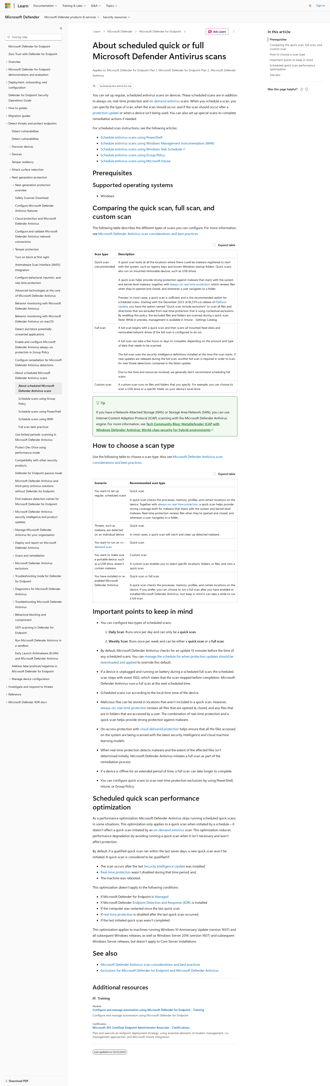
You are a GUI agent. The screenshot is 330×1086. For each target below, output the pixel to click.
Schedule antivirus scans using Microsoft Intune (135, 161)
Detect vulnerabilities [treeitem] (25, 131)
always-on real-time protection (190, 284)
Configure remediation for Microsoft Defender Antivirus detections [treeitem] (38, 362)
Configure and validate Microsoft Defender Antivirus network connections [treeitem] (36, 236)
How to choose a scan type (287, 54)
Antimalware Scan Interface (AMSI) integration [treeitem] (37, 267)
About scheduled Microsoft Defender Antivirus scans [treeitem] (36, 388)
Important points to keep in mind (291, 60)
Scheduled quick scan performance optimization (292, 67)
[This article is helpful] (301, 89)
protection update (106, 113)
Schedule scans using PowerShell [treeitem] (40, 411)
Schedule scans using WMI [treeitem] (36, 419)
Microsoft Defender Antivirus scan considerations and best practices (148, 233)
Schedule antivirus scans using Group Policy (133, 155)
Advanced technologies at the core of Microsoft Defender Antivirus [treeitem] (37, 293)
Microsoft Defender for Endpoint (160, 31)
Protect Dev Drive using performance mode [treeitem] (30, 450)
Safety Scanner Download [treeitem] (31, 198)
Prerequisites (278, 39)
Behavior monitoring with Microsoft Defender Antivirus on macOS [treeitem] (38, 318)
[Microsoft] (8, 5)
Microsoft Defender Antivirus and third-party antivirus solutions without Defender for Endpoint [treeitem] (36, 486)
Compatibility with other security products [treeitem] (36, 462)
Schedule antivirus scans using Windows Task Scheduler (141, 149)
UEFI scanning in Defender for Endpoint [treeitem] (34, 630)
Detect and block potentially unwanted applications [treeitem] (33, 331)
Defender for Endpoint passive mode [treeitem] (38, 473)
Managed (161, 896)
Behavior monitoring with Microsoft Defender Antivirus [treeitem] (38, 305)
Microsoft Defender (119, 31)
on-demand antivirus (164, 101)
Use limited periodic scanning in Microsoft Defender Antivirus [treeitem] (35, 437)
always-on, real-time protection (123, 708)
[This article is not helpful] (306, 89)
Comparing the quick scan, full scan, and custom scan (296, 47)
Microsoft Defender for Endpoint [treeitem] (29, 46)
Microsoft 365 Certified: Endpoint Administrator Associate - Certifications (141, 1027)
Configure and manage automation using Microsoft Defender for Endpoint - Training (148, 1010)
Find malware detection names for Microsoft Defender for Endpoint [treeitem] (37, 501)
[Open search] (310, 5)
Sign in (320, 5)
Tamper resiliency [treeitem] (23, 162)
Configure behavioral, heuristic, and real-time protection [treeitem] (38, 280)
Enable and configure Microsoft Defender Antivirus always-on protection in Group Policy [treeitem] (35, 347)
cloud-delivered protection (159, 729)
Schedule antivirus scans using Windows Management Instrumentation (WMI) (157, 143)
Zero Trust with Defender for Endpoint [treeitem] (32, 54)
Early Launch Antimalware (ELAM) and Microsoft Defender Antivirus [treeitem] (37, 655)
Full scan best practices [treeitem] (33, 427)
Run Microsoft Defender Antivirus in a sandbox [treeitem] (38, 643)
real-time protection (118, 914)
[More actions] (233, 31)
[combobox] (33, 37)
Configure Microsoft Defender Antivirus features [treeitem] (34, 208)
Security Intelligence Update (164, 866)
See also (275, 75)
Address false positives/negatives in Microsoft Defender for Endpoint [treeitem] (34, 668)
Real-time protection (116, 872)
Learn (97, 31)
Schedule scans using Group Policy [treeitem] (37, 401)
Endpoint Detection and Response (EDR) (162, 902)
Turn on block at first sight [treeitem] (32, 257)
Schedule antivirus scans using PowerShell (131, 137)
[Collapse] (61, 28)
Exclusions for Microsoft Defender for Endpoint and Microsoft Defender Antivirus (159, 970)
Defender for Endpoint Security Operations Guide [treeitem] (28, 97)
